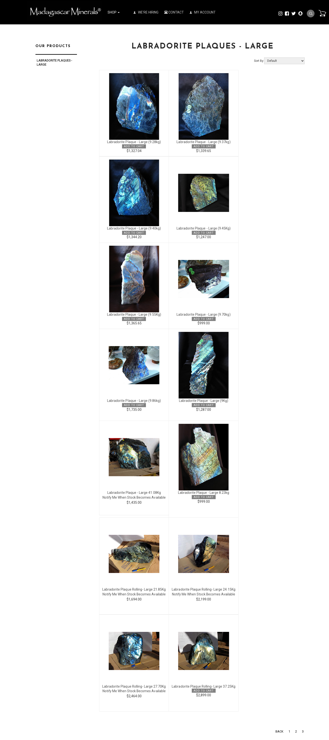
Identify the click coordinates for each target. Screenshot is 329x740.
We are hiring (223, 650)
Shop (114, 12)
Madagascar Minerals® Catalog (236, 640)
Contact (174, 12)
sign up (150, 643)
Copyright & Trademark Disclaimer (237, 695)
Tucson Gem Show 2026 (230, 670)
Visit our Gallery (225, 690)
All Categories (86, 637)
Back (279, 548)
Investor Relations (226, 655)
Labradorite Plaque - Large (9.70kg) (270, 228)
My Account (203, 12)
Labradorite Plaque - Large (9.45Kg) (133, 228)
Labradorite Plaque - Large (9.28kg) (133, 142)
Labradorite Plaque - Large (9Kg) (201, 314)
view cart (151, 649)
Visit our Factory (225, 680)
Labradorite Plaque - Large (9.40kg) (270, 142)
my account (153, 637)
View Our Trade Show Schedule (235, 660)
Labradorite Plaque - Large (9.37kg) (202, 142)
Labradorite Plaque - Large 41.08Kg (270, 314)
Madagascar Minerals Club (232, 645)
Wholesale (83, 631)
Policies (219, 631)
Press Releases (224, 635)
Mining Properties (226, 675)
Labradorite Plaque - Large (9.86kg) (133, 314)
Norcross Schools (226, 685)
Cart (322, 13)
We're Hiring (145, 12)
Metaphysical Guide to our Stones (238, 700)
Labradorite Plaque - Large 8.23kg (133, 406)
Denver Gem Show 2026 (230, 665)
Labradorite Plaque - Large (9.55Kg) (202, 228)
